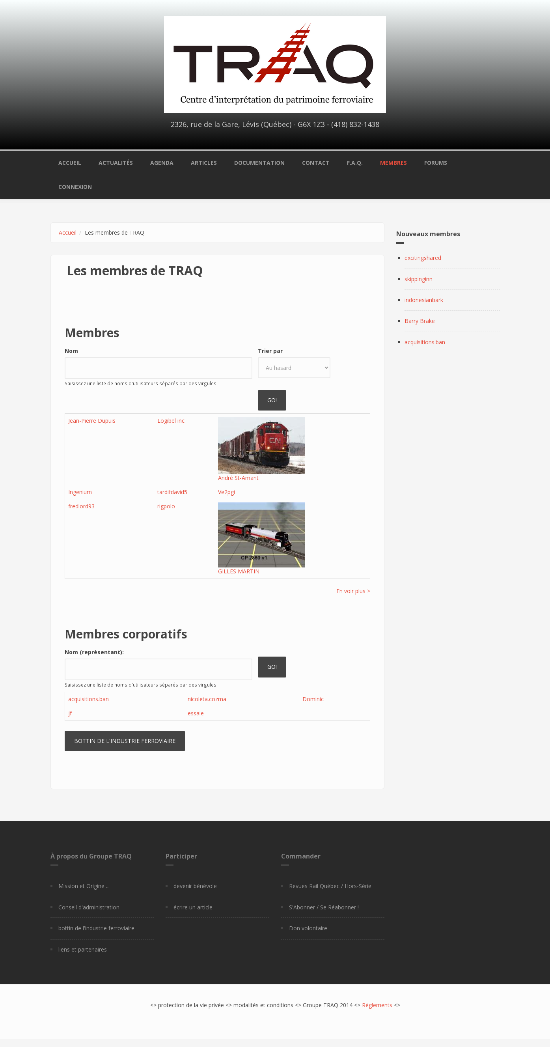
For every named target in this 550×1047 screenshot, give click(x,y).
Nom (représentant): (94, 652)
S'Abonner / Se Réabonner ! (324, 907)
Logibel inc (171, 420)
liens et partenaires (82, 949)
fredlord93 (81, 506)
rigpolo (166, 506)
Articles (204, 162)
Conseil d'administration (88, 907)
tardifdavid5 (172, 492)
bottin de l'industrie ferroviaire (96, 928)
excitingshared (423, 257)
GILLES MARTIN (238, 571)
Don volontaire (308, 928)
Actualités (116, 162)
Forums (435, 162)
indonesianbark (424, 300)
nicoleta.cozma (207, 699)
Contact (316, 162)
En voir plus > (353, 591)
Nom (71, 351)
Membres (393, 162)
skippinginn (419, 279)
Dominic (313, 699)
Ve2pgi (226, 492)
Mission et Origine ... (84, 886)
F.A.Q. (355, 162)
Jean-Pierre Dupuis (92, 420)
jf (70, 713)
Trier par (270, 351)
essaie (196, 713)
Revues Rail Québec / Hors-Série (330, 886)
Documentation (259, 162)
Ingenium (80, 492)
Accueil (69, 162)
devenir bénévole (195, 886)
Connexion (75, 186)
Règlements (377, 1005)
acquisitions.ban (88, 699)
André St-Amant (238, 478)
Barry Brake (420, 321)
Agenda (161, 162)
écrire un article (193, 907)
